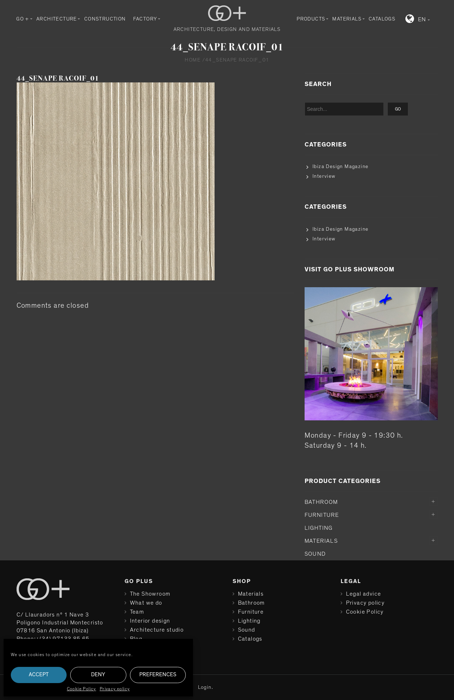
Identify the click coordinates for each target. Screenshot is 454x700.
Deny (98, 674)
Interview (324, 176)
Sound (315, 554)
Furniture (322, 515)
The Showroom (150, 594)
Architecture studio (157, 630)
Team (137, 612)
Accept (39, 674)
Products (311, 19)
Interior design (150, 621)
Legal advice (363, 594)
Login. (205, 687)
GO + (22, 19)
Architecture (56, 19)
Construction (105, 19)
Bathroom (321, 502)
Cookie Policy (81, 689)
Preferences (157, 674)
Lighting (319, 528)
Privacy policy (115, 689)
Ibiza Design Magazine (340, 166)
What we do (146, 603)
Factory (145, 19)
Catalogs (382, 19)
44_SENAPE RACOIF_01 (58, 78)
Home (193, 60)
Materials (346, 19)
